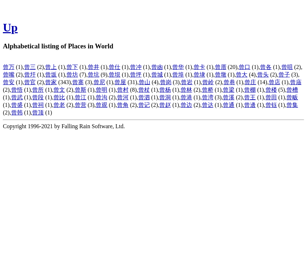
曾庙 (296, 82)
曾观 (101, 105)
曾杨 (165, 90)
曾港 (186, 97)
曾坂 (51, 75)
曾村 (123, 90)
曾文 (59, 90)
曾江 (80, 97)
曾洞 (165, 97)
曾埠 (178, 75)
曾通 (228, 105)
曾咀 (287, 67)
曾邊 (250, 105)
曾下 (72, 67)
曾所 (38, 90)
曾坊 (72, 75)
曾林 (186, 90)
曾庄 (250, 82)
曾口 (244, 67)
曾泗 (144, 97)
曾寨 (78, 82)
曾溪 (228, 97)
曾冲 (136, 67)
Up (10, 27)
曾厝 (220, 67)
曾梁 (228, 90)
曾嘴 (8, 75)
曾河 (123, 97)
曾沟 (101, 97)
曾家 (51, 82)
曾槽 (292, 90)
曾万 (8, 67)
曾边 (186, 105)
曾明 (101, 90)
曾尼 (99, 82)
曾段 (38, 97)
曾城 (157, 75)
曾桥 (207, 90)
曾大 (241, 75)
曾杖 (144, 90)
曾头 (263, 75)
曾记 (144, 105)
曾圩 (30, 75)
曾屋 (120, 82)
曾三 (30, 67)
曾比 (59, 97)
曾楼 (271, 90)
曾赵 (165, 105)
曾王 (250, 97)
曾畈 (292, 97)
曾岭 (208, 82)
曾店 (274, 82)
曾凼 (157, 67)
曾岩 (187, 82)
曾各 (266, 67)
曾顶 (38, 112)
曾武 (17, 97)
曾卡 (199, 67)
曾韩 (17, 112)
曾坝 (114, 75)
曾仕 (114, 67)
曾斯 (80, 90)
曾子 (284, 75)
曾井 (93, 67)
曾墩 (220, 75)
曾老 (59, 105)
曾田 (271, 97)
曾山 (144, 82)
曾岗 (166, 82)
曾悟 (17, 90)
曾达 (207, 105)
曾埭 (199, 75)
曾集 (292, 105)
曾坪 (136, 75)
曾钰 (271, 105)
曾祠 (38, 105)
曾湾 (207, 97)
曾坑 (93, 75)
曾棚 (250, 90)
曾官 (30, 82)
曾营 (80, 105)
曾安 (8, 82)
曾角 (123, 105)
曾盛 (17, 105)
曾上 (51, 67)
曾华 (178, 67)
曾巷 (229, 82)
